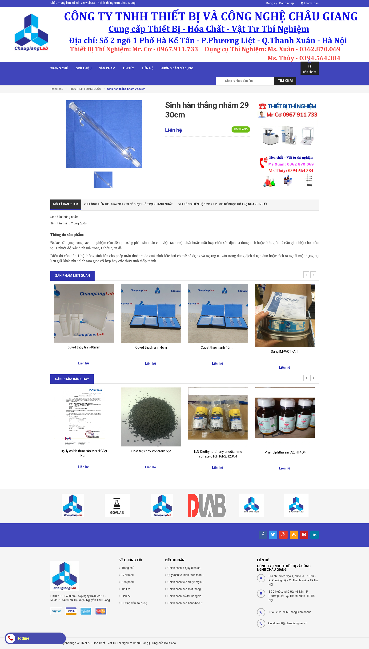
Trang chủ (128, 568)
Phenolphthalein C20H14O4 (285, 452)
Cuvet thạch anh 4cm (151, 347)
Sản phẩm (128, 582)
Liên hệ (126, 596)
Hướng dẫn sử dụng (134, 603)
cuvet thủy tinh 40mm (84, 347)
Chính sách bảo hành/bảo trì (185, 603)
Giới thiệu (128, 575)
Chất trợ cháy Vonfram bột (151, 451)
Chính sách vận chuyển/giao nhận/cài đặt (194, 582)
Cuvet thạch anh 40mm (218, 347)
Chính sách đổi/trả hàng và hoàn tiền (191, 596)
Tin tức (126, 589)
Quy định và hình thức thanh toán (188, 575)
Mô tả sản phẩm (65, 204)
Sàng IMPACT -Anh (285, 351)
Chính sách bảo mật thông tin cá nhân (191, 589)
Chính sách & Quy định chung (186, 568)
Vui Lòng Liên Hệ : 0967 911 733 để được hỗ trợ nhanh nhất (128, 204)
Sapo (172, 643)
